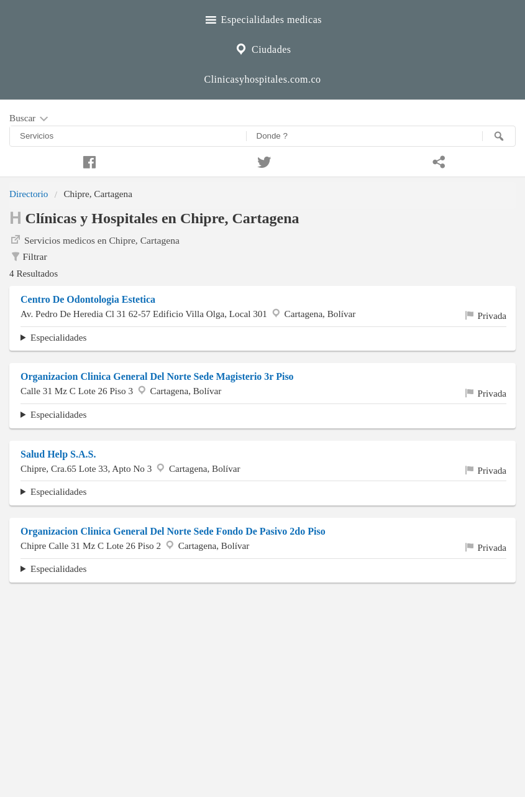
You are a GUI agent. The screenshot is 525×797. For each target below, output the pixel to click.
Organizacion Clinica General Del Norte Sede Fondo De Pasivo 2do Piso (173, 531)
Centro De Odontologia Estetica (88, 299)
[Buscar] (499, 136)
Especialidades (58, 337)
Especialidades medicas (262, 18)
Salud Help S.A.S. (58, 454)
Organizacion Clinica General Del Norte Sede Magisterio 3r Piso (157, 376)
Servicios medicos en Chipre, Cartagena (94, 239)
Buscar (29, 119)
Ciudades (262, 48)
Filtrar (28, 257)
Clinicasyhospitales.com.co (262, 79)
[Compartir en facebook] (87, 160)
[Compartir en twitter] (262, 160)
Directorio (28, 193)
